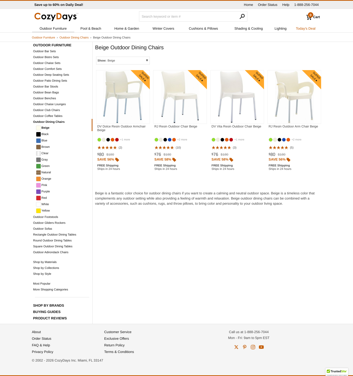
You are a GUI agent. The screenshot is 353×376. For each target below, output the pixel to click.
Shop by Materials (45, 262)
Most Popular (41, 283)
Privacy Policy (42, 352)
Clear (42, 153)
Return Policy (114, 345)
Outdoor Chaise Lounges (49, 104)
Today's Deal (305, 28)
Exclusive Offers (116, 338)
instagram (253, 347)
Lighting (281, 28)
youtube (261, 347)
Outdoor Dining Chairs (74, 37)
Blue (41, 140)
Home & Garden (126, 28)
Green (43, 166)
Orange (43, 178)
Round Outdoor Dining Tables (52, 240)
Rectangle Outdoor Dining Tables (54, 234)
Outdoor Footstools (45, 217)
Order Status (267, 5)
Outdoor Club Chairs (46, 110)
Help (286, 5)
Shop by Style (42, 274)
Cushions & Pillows (203, 28)
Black (42, 134)
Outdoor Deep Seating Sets (51, 74)
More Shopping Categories (50, 289)
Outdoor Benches (44, 98)
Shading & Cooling (248, 28)
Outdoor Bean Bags (46, 92)
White (42, 204)
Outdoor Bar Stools (45, 86)
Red (41, 198)
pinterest (245, 347)
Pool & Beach (90, 28)
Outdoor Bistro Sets (46, 57)
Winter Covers (163, 28)
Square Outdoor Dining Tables (53, 246)
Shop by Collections (46, 268)
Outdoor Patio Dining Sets (50, 80)
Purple (43, 191)
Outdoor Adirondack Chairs (50, 252)
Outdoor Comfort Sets (47, 69)
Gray (42, 159)
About (36, 332)
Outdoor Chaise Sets (46, 63)
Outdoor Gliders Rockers (49, 223)
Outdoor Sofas (42, 228)
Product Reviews (50, 318)
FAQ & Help (41, 345)
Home (248, 5)
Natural (43, 172)
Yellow (43, 210)
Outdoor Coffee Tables (48, 116)
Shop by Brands (48, 305)
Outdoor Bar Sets (44, 51)
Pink (41, 185)
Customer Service (117, 332)
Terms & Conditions (119, 352)
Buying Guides (47, 312)
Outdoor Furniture (53, 28)
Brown (43, 147)
